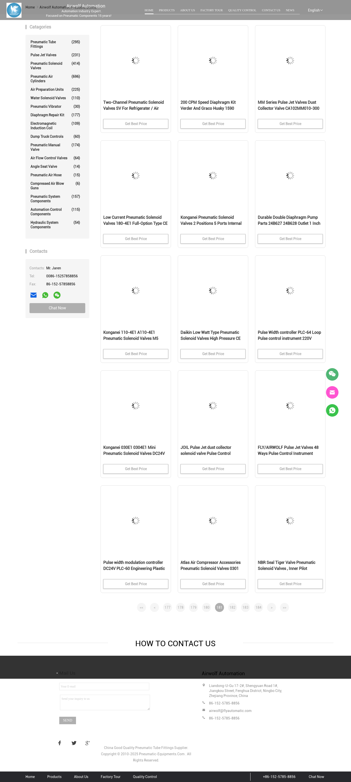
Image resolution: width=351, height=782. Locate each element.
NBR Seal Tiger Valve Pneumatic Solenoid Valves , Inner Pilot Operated (286, 568)
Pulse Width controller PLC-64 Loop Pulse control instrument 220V (289, 335)
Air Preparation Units (55, 89)
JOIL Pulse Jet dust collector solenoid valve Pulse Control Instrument (205, 453)
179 (193, 607)
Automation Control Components (55, 211)
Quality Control (242, 10)
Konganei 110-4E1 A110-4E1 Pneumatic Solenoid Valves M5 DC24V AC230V (130, 338)
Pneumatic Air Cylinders (55, 78)
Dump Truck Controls (55, 136)
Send (67, 720)
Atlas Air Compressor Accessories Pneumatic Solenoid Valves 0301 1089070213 (210, 568)
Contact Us (271, 10)
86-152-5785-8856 (224, 703)
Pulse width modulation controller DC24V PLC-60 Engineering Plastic (134, 565)
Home (149, 10)
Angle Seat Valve (55, 166)
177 (167, 607)
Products (167, 10)
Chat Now (57, 308)
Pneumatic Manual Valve (55, 147)
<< (141, 607)
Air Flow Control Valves (55, 158)
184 (259, 607)
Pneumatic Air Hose (55, 175)
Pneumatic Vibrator (55, 106)
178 (181, 607)
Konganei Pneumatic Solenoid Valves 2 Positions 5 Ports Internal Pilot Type (211, 223)
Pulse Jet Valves (55, 55)
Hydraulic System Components (55, 224)
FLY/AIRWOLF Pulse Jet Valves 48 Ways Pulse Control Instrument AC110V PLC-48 (288, 453)
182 (233, 607)
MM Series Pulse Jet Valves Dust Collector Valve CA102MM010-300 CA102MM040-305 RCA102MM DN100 (288, 109)
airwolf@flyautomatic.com (230, 711)
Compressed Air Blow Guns (55, 185)
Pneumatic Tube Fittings (55, 44)
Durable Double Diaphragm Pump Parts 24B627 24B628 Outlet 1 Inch (289, 220)
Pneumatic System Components (55, 198)
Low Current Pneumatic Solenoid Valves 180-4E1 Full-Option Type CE (135, 220)
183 (245, 607)
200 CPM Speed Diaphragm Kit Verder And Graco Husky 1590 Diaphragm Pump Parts (208, 108)
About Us (187, 10)
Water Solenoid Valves (55, 98)
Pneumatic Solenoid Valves (55, 65)
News (290, 10)
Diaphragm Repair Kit (55, 115)
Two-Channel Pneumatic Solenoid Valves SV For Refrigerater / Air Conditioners (133, 108)
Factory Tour (211, 10)
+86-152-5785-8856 (279, 777)
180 (207, 607)
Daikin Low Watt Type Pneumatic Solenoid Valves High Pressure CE (210, 335)
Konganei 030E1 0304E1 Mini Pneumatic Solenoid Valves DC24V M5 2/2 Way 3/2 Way (134, 453)
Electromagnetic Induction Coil (55, 125)
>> (284, 607)
